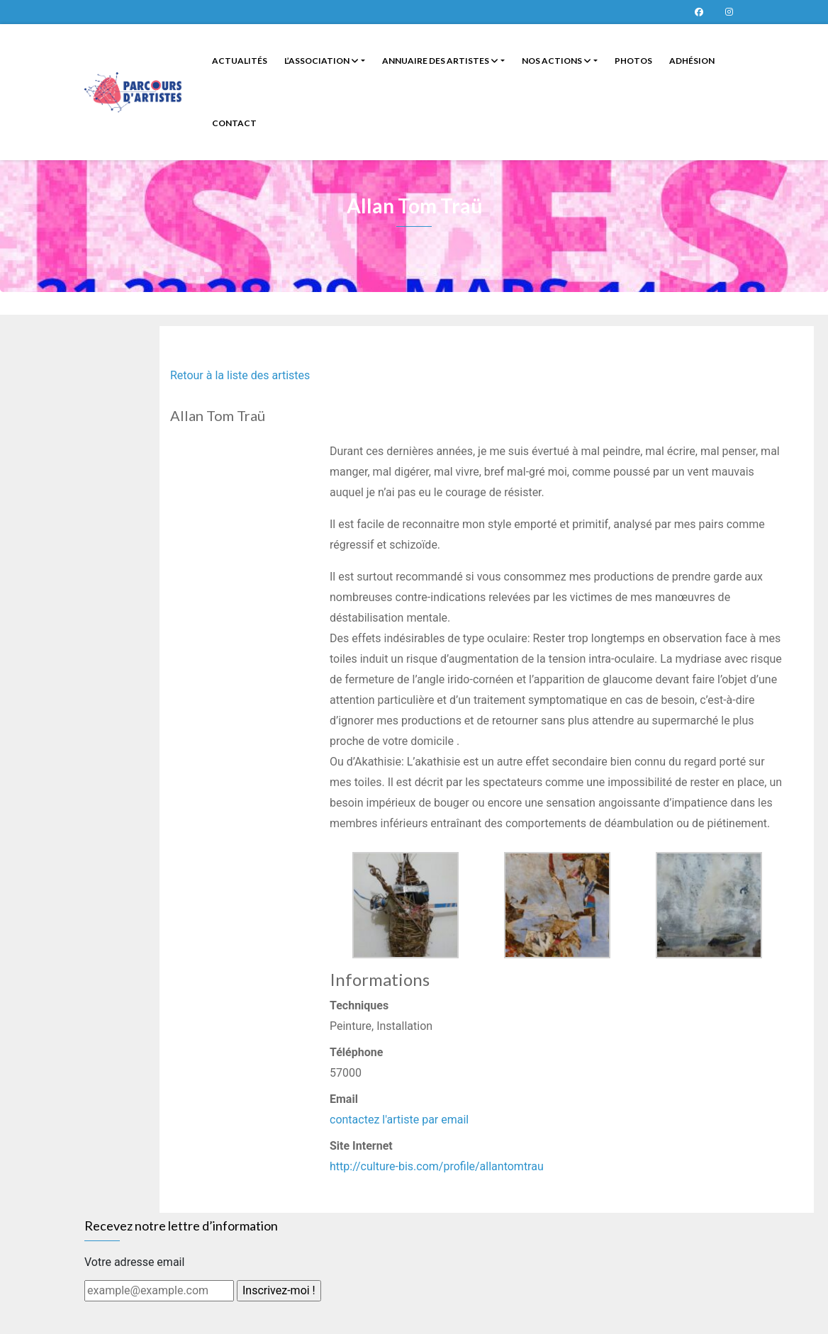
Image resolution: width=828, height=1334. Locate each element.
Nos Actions (556, 60)
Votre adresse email (134, 1262)
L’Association (321, 60)
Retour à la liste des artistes (240, 375)
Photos (633, 60)
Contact (234, 123)
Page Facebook (699, 12)
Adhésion (692, 60)
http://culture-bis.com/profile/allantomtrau (437, 1166)
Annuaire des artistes (440, 60)
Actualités (239, 60)
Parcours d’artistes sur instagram (729, 12)
